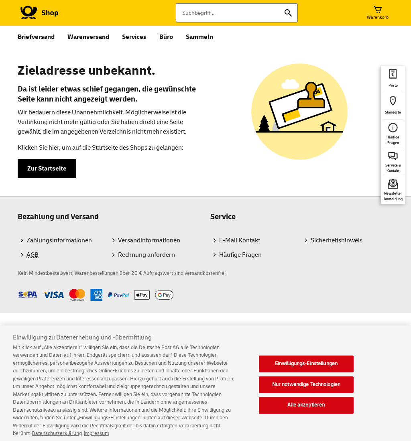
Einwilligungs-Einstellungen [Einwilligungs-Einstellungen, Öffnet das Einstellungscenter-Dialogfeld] (306, 369)
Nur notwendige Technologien (306, 389)
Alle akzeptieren (306, 410)
